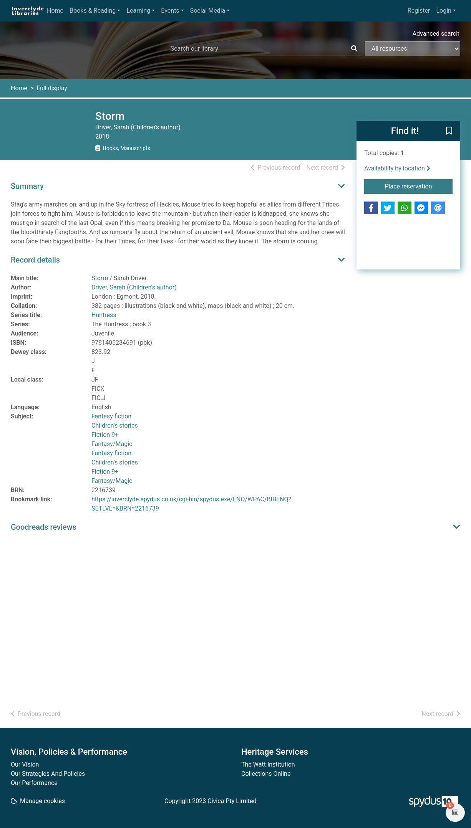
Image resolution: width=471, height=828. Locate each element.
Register (419, 10)
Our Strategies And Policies (48, 773)
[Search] (354, 48)
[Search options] (412, 48)
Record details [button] (35, 259)
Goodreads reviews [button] (43, 527)
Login (443, 10)
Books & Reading (93, 10)
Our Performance (34, 783)
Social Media (208, 10)
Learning (138, 10)
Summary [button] (27, 186)
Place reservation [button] (419, 186)
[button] (449, 131)
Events (170, 10)
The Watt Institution (268, 764)
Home (55, 10)
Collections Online (265, 773)
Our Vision (25, 764)
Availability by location (397, 168)
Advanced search (436, 33)
